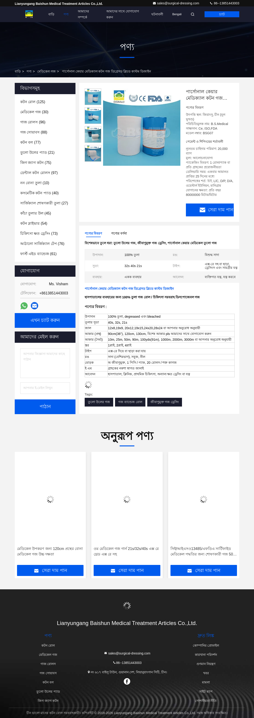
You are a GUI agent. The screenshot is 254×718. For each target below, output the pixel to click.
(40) (39, 193)
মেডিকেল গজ (46, 71)
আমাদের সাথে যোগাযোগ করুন (122, 14)
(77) (30, 142)
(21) (37, 152)
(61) (38, 254)
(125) (32, 102)
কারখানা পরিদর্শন (206, 655)
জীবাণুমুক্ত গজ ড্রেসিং (164, 402)
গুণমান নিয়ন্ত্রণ (205, 664)
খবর (206, 673)
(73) (39, 233)
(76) (42, 244)
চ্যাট (222, 14)
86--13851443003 (224, 3)
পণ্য (66, 14)
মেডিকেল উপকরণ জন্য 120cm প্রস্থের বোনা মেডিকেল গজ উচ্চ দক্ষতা (50, 551)
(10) (34, 183)
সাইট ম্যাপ (206, 691)
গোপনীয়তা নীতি (206, 701)
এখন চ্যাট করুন (45, 320)
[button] (93, 160)
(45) (35, 213)
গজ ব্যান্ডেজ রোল (130, 402)
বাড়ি (51, 14)
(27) (44, 203)
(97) (39, 173)
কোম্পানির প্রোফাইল (206, 645)
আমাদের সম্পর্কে (83, 14)
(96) (32, 122)
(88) (33, 132)
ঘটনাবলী (157, 14)
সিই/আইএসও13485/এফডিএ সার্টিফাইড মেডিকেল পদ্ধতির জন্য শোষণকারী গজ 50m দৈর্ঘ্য (203, 552)
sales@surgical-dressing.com (176, 3)
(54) (33, 223)
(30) (34, 112)
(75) (35, 163)
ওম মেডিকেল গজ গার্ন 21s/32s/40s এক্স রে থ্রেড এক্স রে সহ (126, 551)
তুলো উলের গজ (99, 402)
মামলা (206, 682)
